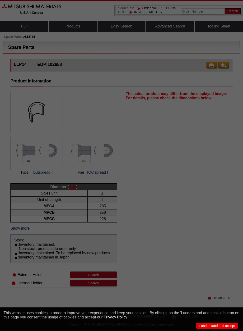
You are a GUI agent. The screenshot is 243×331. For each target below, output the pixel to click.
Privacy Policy (115, 317)
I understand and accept (217, 326)
